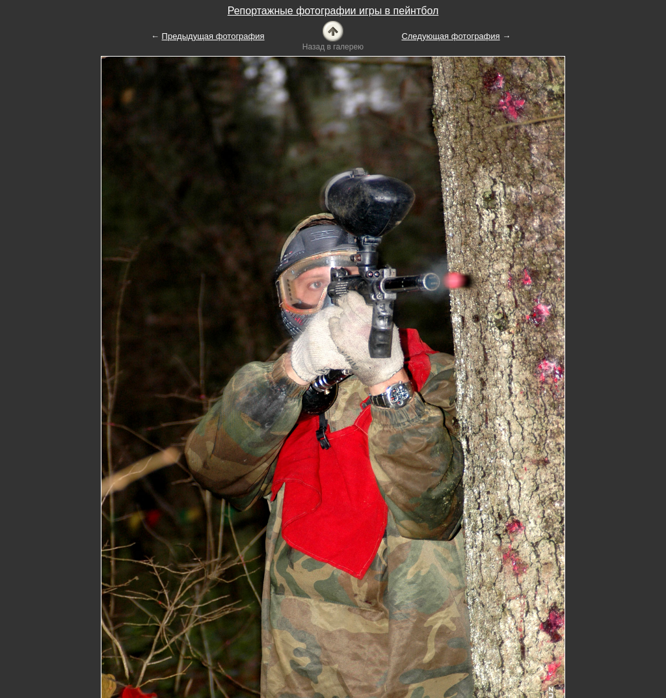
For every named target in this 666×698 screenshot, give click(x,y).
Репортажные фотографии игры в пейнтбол (333, 10)
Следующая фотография (450, 36)
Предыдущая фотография (213, 36)
